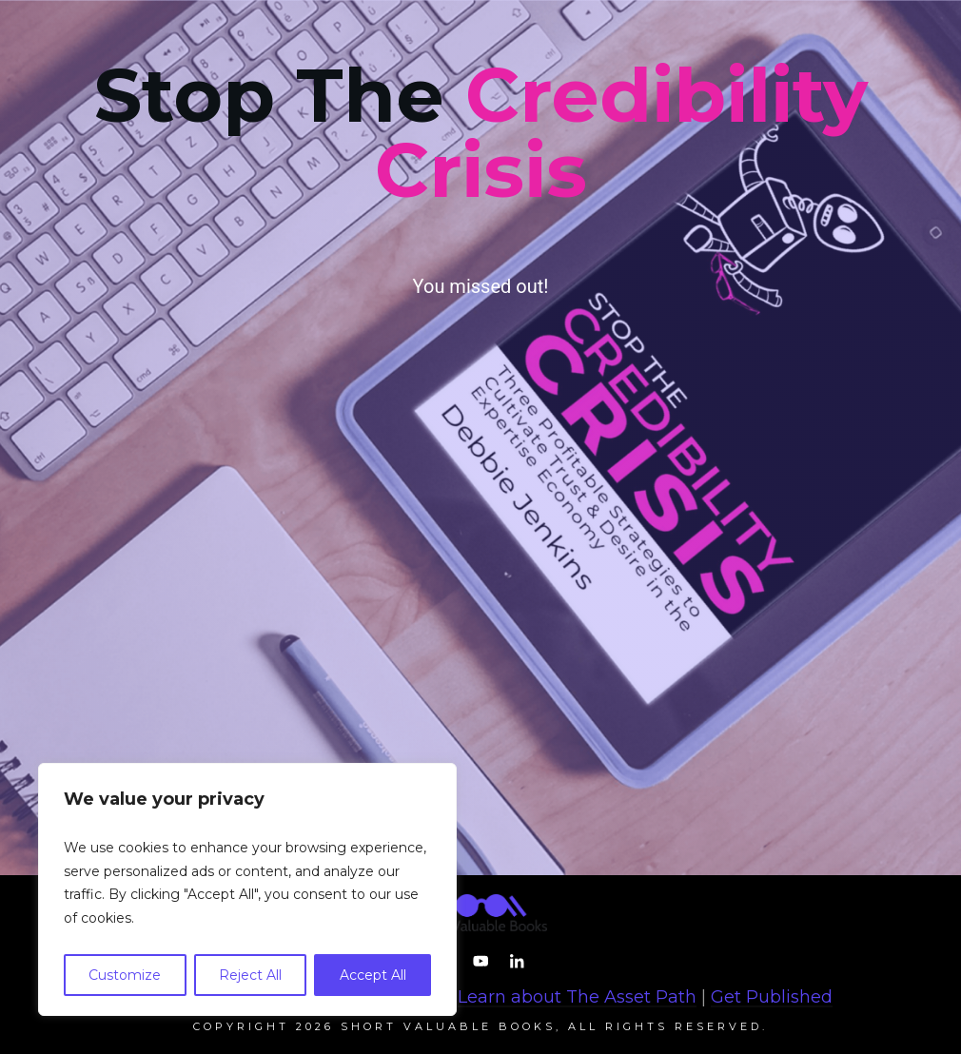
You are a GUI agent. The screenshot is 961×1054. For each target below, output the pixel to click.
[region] (247, 889)
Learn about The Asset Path (577, 996)
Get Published (772, 996)
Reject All (250, 975)
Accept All (373, 975)
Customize (124, 975)
